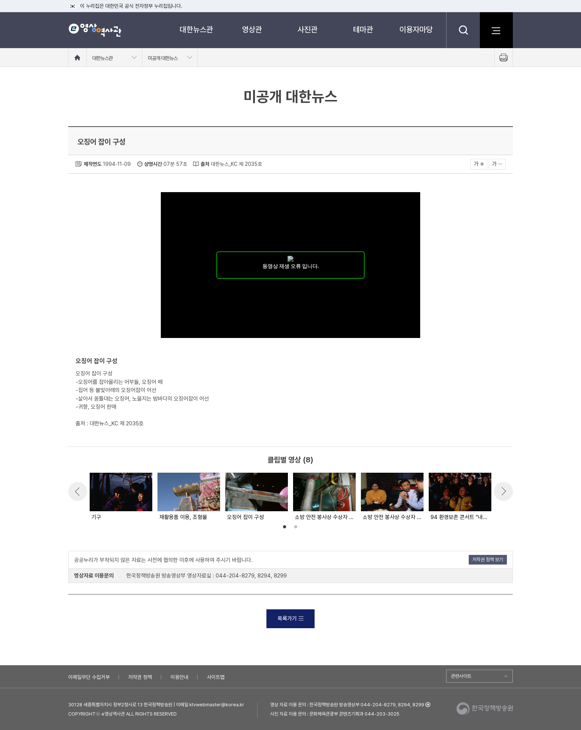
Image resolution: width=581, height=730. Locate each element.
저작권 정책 (140, 677)
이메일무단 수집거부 (89, 677)
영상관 (252, 29)
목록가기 (290, 618)
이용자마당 (416, 29)
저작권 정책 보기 (487, 559)
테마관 (363, 29)
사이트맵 (216, 677)
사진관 (308, 29)
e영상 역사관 (94, 30)
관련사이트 (461, 676)
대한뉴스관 (196, 29)
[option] (121, 497)
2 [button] (295, 527)
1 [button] (284, 527)
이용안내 (179, 677)
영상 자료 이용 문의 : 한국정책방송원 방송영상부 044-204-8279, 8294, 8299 (347, 704)
